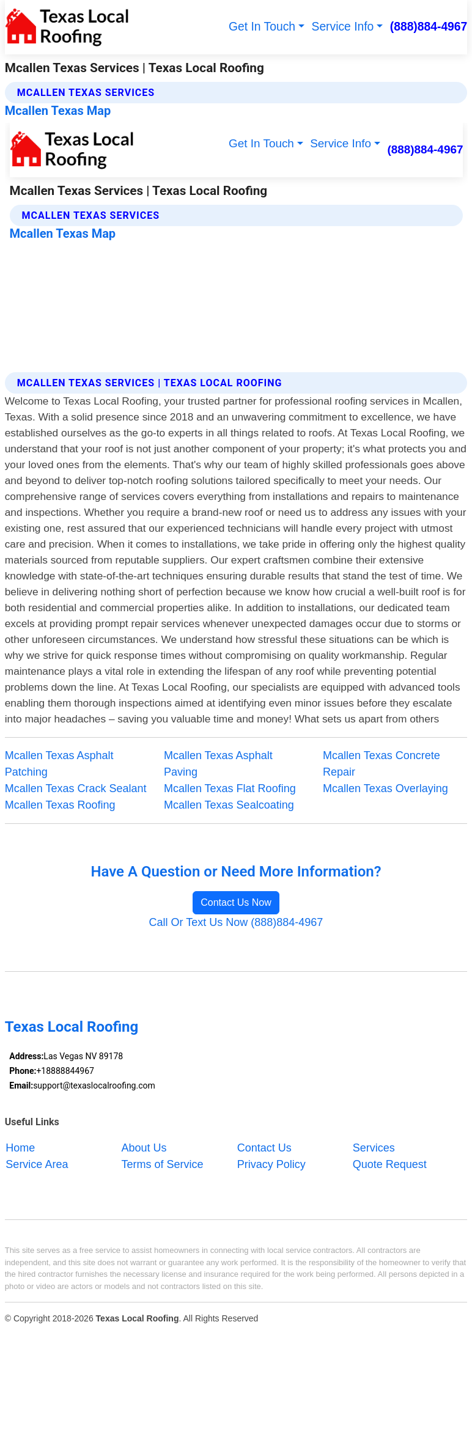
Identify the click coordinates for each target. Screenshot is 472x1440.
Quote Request (390, 1164)
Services (374, 1148)
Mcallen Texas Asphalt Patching (59, 763)
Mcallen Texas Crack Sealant (76, 788)
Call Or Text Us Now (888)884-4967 (236, 922)
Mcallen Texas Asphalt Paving (218, 763)
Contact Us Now (236, 902)
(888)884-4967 (429, 26)
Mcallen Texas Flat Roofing (230, 788)
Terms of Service (163, 1164)
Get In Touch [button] (262, 26)
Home (20, 1148)
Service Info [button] (343, 26)
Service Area (37, 1164)
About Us (144, 1148)
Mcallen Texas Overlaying (385, 788)
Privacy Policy (271, 1164)
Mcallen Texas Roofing (60, 805)
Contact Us (264, 1148)
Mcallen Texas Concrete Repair (381, 763)
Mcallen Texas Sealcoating (229, 805)
